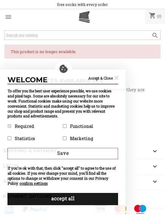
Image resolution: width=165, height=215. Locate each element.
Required (20, 126)
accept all (62, 198)
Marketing (78, 138)
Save (63, 153)
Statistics (21, 138)
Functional (78, 126)
